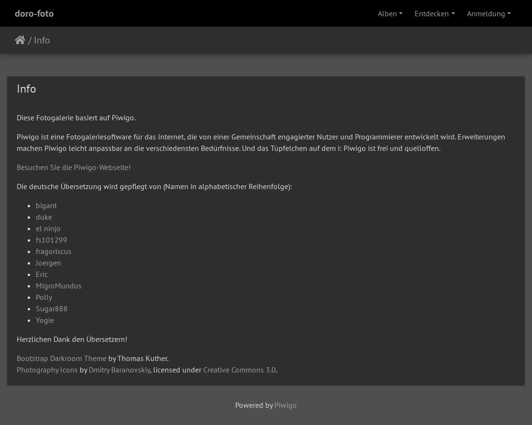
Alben (387, 13)
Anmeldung (486, 13)
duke (44, 217)
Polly (44, 297)
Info (42, 40)
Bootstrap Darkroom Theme (61, 358)
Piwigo (285, 405)
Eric (42, 274)
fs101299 (51, 239)
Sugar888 (52, 308)
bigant (46, 205)
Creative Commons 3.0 (239, 369)
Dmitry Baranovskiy (119, 369)
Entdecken (432, 13)
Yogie (45, 320)
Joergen (48, 262)
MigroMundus (59, 285)
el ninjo (48, 228)
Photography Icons (47, 369)
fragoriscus (54, 251)
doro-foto (34, 13)
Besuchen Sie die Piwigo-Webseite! (74, 167)
